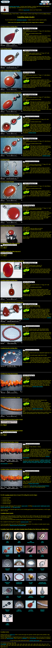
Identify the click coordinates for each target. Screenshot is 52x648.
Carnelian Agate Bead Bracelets (8, 324)
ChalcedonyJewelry (42, 597)
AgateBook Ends (19, 569)
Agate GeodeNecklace (7, 569)
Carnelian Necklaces (6, 502)
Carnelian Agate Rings (32, 13)
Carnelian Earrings (5, 159)
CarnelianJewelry (7, 556)
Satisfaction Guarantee (22, 19)
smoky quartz (40, 462)
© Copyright (3, 644)
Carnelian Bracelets (6, 500)
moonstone (47, 461)
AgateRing (19, 556)
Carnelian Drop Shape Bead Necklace (9, 373)
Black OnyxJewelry (7, 610)
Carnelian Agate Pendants (25, 6)
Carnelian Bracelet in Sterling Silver (9, 348)
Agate (26, 529)
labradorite (37, 461)
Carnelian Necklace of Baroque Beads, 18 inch (11, 469)
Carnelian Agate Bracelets (37, 6)
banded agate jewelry (45, 505)
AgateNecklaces (7, 624)
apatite (46, 459)
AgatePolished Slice (30, 569)
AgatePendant (30, 556)
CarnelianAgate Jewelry (30, 610)
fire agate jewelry (16, 507)
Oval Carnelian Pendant (6, 48)
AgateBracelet (42, 556)
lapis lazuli (42, 461)
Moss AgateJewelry (42, 569)
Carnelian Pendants (6, 497)
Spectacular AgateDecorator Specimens (42, 583)
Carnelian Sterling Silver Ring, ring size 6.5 (11, 251)
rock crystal (29, 462)
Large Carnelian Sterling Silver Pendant (10, 114)
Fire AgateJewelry (31, 583)
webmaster (24, 638)
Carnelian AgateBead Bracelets (19, 583)
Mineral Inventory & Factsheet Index (18, 525)
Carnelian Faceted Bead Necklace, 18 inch (10, 397)
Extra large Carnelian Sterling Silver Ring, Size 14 (12, 261)
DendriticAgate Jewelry (30, 597)
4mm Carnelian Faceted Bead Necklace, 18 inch (12, 419)
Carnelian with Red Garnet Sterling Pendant (11, 92)
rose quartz (34, 462)
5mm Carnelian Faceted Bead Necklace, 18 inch (12, 430)
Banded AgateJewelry (7, 583)
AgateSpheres (19, 542)
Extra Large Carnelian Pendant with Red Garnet (12, 136)
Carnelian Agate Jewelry (14, 6)
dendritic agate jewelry (5, 507)
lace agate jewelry (36, 505)
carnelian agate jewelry (34, 640)
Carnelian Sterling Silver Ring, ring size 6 (10, 243)
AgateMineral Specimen (30, 542)
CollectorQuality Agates (19, 610)
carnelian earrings (32, 132)
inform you (12, 634)
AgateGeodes (7, 542)
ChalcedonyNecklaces (42, 610)
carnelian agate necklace (37, 386)
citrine (29, 461)
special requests (10, 638)
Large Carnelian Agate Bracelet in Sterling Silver (12, 302)
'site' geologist (33, 638)
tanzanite (46, 462)
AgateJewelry (42, 542)
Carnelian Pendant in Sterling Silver (9, 26)
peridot (24, 462)
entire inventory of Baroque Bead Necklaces (39, 485)
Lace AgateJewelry (19, 597)
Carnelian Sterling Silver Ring (8, 225)
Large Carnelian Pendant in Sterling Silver (10, 70)
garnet (32, 461)
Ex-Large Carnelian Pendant (7, 181)
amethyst (42, 459)
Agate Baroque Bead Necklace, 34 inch (9, 442)
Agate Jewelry (26, 9)
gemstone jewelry (25, 521)
